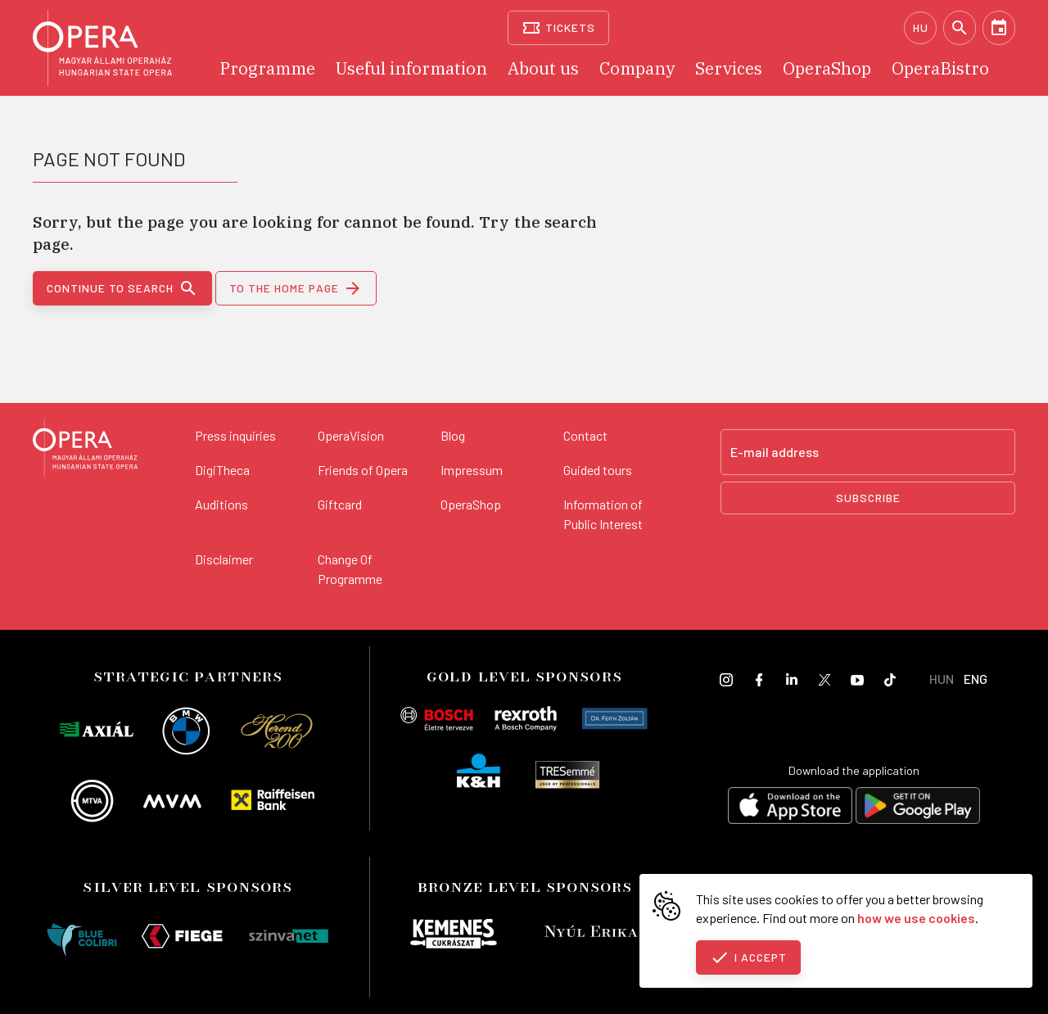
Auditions (221, 504)
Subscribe (868, 498)
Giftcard (340, 504)
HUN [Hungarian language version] (941, 678)
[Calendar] (998, 28)
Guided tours (597, 470)
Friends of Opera (363, 470)
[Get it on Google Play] (918, 808)
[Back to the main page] (85, 450)
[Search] (959, 28)
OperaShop (470, 504)
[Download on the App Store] (790, 808)
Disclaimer (224, 559)
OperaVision (351, 435)
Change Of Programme (350, 568)
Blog (452, 435)
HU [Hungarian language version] (920, 27)
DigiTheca (222, 470)
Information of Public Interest (603, 514)
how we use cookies (916, 918)
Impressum (471, 470)
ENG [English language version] (975, 678)
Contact (585, 435)
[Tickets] (559, 28)
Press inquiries (235, 435)
